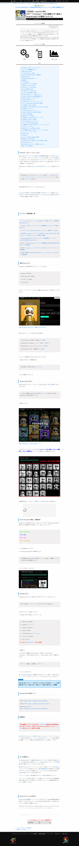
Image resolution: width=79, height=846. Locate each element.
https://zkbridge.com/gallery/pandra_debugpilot (34, 708)
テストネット (38, 366)
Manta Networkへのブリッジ (29, 121)
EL (26, 282)
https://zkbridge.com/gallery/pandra (39, 703)
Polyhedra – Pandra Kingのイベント (32, 443)
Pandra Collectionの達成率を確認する (32, 96)
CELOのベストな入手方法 (28, 87)
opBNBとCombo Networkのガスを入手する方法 (34, 106)
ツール (45, 1)
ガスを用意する (25, 82)
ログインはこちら (45, 822)
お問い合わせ (58, 1)
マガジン (21, 1)
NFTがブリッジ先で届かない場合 (30, 128)
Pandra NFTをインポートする (30, 98)
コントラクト (43, 724)
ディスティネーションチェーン (46, 177)
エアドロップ (40, 175)
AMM (20, 772)
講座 (34, 1)
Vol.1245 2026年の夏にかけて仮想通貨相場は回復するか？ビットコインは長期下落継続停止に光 (39, 7)
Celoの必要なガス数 (27, 89)
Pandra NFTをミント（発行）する (31, 94)
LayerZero (42, 157)
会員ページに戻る (21, 829)
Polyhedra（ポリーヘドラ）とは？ (30, 67)
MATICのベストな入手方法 (29, 83)
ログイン (52, 1)
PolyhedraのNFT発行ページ (29, 78)
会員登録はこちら (33, 822)
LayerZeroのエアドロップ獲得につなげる (32, 144)
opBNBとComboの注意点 (28, 105)
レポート (28, 1)
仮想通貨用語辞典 (41, 833)
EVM (39, 156)
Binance (58, 767)
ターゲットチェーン (33, 177)
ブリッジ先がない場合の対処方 (29, 122)
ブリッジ (46, 166)
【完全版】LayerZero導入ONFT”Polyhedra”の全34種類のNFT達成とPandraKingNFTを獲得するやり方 (35, 3)
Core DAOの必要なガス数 (28, 92)
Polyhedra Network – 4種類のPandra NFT (34, 327)
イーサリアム (30, 156)
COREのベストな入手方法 (28, 90)
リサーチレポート (7, 3)
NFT (53, 156)
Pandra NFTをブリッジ (28, 99)
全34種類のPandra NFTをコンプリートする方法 (34, 130)
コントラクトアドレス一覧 (28, 131)
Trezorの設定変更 (26, 114)
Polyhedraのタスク (27, 142)
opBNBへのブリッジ (27, 108)
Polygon (24, 135)
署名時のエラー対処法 (27, 115)
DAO (25, 279)
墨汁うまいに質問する (27, 146)
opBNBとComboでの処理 (28, 119)
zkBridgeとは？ (25, 76)
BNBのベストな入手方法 (28, 85)
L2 (35, 156)
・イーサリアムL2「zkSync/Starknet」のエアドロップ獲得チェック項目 (38, 230)
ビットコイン (24, 833)
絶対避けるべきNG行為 (27, 138)
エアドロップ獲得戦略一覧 (28, 69)
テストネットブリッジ (27, 126)
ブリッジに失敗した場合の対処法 (30, 137)
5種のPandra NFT (26, 71)
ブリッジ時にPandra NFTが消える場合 (32, 103)
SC (29, 276)
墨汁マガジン (58, 833)
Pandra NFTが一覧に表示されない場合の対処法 (34, 140)
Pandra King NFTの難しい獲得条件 (31, 74)
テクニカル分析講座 (33, 833)
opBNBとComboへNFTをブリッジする (32, 117)
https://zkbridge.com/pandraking (37, 700)
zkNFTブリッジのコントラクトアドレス (32, 101)
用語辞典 (37, 1)
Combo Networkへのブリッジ (30, 110)
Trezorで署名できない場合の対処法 (31, 112)
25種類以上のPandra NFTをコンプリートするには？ (35, 124)
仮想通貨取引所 (45, 768)
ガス (47, 760)
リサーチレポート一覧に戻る (24, 828)
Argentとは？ (25, 222)
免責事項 (23, 80)
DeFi (20, 736)
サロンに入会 (65, 1)
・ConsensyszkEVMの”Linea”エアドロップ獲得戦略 (34, 238)
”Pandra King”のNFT (28, 73)
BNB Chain (25, 133)
